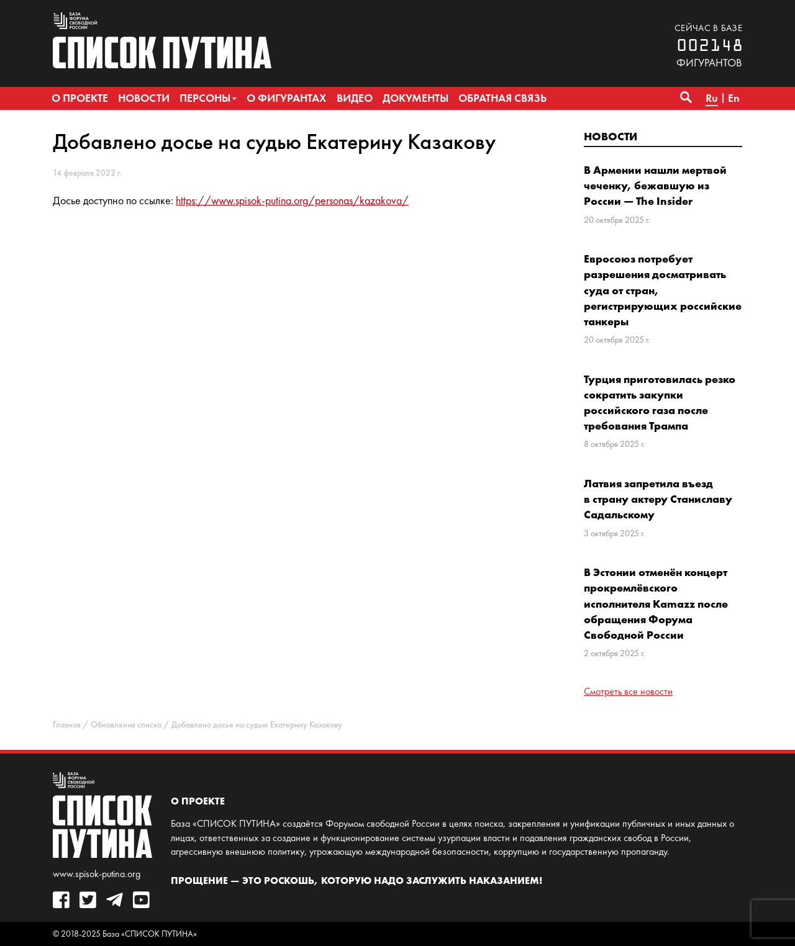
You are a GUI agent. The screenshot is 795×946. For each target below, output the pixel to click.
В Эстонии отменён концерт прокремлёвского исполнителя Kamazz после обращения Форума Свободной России (656, 603)
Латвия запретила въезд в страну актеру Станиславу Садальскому (658, 498)
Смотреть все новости (628, 691)
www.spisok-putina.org (96, 874)
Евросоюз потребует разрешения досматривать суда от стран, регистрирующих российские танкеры (663, 289)
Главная (67, 724)
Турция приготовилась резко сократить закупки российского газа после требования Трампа (659, 402)
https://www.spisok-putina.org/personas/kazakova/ (292, 200)
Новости (610, 136)
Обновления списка (126, 724)
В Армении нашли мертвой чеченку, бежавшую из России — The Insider (655, 185)
